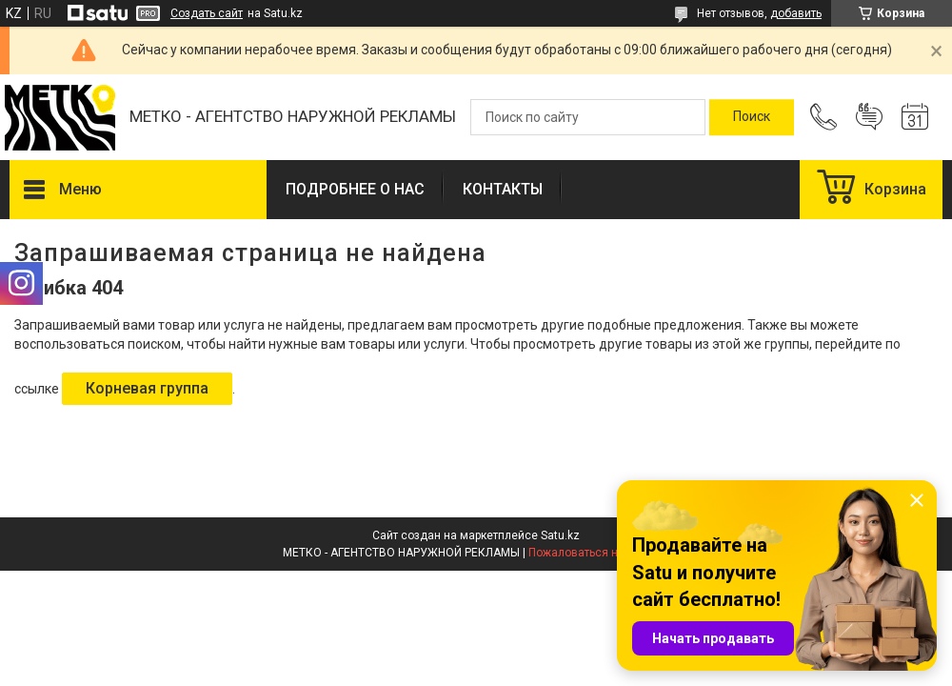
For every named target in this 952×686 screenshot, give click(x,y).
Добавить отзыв (869, 117)
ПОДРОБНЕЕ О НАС (355, 189)
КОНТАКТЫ (503, 189)
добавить (796, 13)
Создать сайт (206, 13)
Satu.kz (560, 535)
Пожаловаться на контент (598, 552)
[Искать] (751, 117)
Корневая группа (147, 388)
